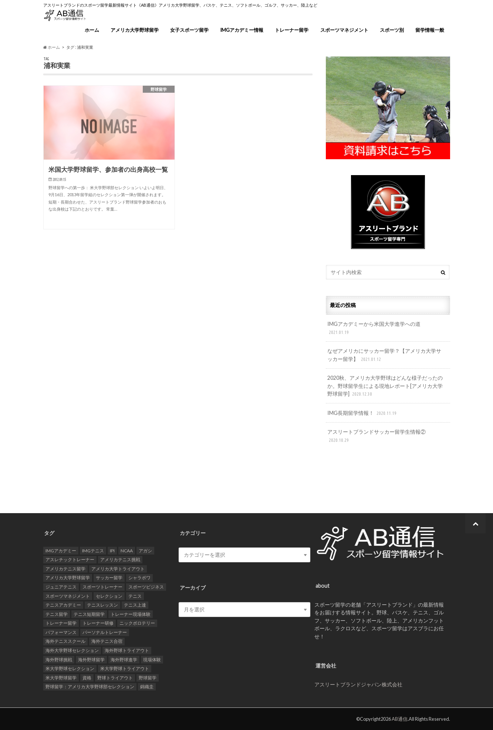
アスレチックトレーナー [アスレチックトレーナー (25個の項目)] (69, 559)
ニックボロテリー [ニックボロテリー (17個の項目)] (137, 623)
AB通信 (400, 719)
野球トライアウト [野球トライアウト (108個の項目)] (115, 677)
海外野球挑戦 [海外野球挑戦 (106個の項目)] (58, 659)
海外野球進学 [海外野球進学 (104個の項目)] (124, 659)
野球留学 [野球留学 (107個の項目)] (147, 677)
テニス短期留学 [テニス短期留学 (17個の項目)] (89, 614)
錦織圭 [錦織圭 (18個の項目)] (146, 686)
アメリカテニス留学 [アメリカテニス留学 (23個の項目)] (65, 569)
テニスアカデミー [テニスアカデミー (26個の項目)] (63, 605)
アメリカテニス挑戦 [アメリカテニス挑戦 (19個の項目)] (120, 559)
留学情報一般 (429, 30)
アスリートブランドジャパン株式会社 (358, 684)
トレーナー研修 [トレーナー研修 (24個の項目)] (98, 623)
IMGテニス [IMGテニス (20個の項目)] (93, 550)
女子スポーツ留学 (189, 30)
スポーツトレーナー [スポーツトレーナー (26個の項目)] (102, 587)
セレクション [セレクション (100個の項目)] (109, 596)
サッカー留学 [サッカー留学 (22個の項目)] (109, 577)
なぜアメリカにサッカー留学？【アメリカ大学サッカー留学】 (384, 355)
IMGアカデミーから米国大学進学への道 (374, 328)
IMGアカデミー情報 (241, 30)
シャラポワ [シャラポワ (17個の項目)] (139, 577)
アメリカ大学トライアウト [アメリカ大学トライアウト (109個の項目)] (118, 569)
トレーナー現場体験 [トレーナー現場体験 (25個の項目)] (131, 614)
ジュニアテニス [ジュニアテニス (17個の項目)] (61, 587)
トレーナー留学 (291, 30)
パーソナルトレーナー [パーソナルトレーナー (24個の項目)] (104, 632)
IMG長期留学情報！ (362, 413)
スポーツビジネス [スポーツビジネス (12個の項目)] (146, 587)
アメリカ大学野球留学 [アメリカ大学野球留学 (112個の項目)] (67, 577)
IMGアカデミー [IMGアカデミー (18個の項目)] (60, 550)
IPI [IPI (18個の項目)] (112, 550)
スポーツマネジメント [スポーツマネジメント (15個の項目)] (67, 596)
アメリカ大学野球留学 (135, 30)
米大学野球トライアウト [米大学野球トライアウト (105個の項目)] (124, 668)
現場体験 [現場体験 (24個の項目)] (152, 659)
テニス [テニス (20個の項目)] (135, 596)
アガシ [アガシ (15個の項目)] (145, 550)
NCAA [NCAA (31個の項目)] (127, 550)
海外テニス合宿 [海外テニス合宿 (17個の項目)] (106, 641)
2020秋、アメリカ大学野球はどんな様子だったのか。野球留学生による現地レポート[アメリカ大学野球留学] (385, 386)
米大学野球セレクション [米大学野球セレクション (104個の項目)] (69, 668)
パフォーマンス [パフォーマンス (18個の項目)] (61, 632)
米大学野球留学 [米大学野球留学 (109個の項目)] (61, 677)
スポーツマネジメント (344, 30)
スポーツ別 (392, 30)
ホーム (92, 30)
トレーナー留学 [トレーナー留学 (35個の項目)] (61, 623)
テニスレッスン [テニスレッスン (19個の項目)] (102, 605)
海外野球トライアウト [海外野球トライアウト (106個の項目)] (127, 650)
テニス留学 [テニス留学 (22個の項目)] (56, 614)
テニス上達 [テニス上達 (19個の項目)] (135, 605)
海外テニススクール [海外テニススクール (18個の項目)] (65, 641)
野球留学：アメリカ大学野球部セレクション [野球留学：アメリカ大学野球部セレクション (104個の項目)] (89, 686)
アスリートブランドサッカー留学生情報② (376, 436)
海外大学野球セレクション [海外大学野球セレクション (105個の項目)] (72, 650)
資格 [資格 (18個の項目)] (86, 677)
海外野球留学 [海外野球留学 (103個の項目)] (91, 659)
